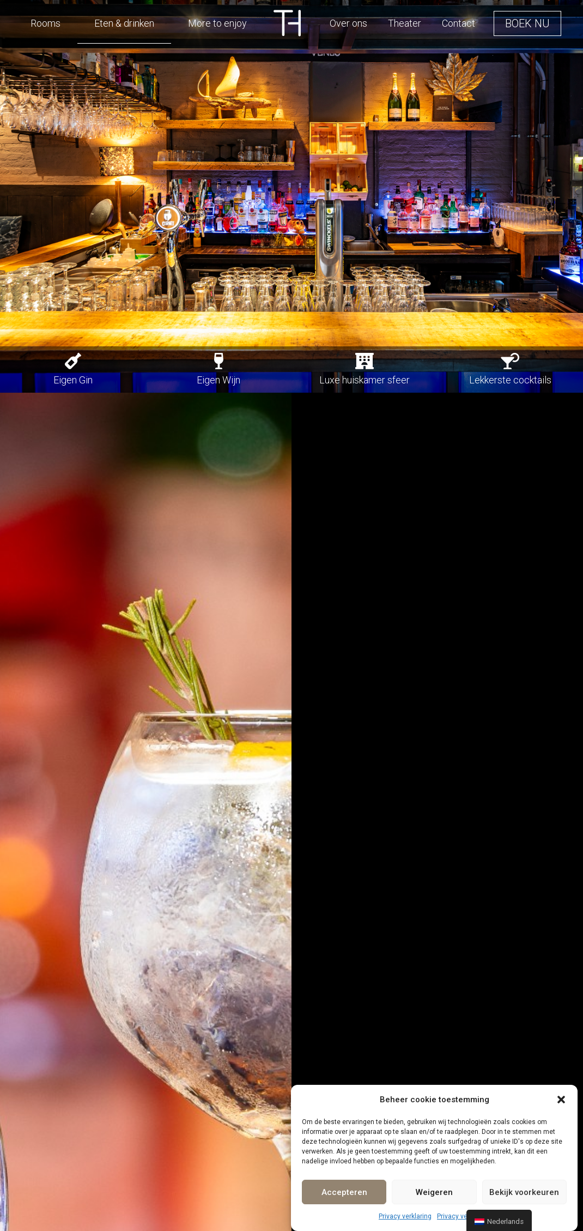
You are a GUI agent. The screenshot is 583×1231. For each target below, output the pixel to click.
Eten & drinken (124, 23)
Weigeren (434, 1192)
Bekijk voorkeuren (524, 1192)
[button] (561, 1099)
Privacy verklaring (405, 1216)
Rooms (45, 23)
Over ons (348, 23)
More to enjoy (217, 23)
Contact (458, 23)
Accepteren (344, 1192)
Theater (404, 23)
